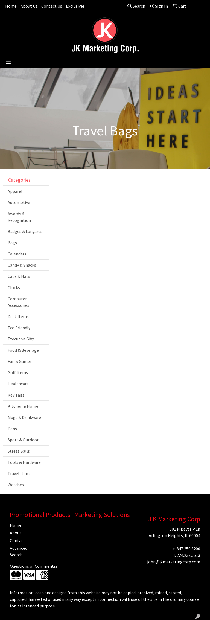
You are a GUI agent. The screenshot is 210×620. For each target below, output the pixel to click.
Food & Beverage (23, 350)
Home (11, 6)
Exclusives (75, 6)
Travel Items (19, 473)
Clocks (14, 287)
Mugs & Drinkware (24, 417)
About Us (29, 6)
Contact (17, 540)
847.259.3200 (188, 548)
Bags (12, 242)
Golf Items (18, 372)
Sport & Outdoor (23, 440)
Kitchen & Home (23, 406)
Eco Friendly (19, 327)
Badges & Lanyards (25, 231)
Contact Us (51, 6)
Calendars (17, 254)
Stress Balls (19, 451)
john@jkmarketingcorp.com (173, 561)
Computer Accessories (18, 302)
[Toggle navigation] (8, 62)
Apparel (15, 191)
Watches (16, 484)
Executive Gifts (21, 339)
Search (136, 6)
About (15, 532)
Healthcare (18, 383)
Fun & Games (20, 361)
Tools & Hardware (24, 462)
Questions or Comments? (34, 566)
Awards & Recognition (19, 217)
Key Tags (16, 395)
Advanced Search (18, 551)
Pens (12, 428)
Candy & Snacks (22, 265)
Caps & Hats (19, 276)
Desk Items (18, 316)
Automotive (19, 202)
